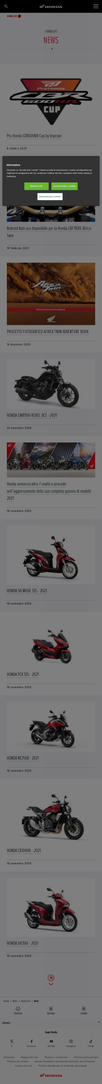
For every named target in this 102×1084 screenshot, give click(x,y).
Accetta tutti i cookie (64, 186)
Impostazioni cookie (50, 196)
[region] (51, 181)
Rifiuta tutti (36, 186)
